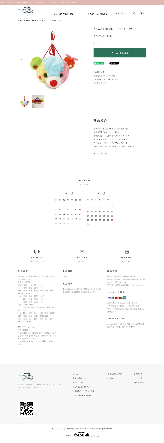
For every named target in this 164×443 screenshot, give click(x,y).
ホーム (20, 20)
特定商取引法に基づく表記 (104, 76)
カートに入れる (120, 53)
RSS (108, 378)
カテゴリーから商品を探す (98, 14)
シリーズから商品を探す (63, 14)
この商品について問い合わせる (106, 79)
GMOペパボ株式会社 (90, 429)
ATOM (113, 378)
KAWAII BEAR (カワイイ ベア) (36, 20)
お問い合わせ (139, 382)
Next (82, 60)
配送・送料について (81, 378)
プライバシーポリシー (82, 396)
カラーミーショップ (59, 429)
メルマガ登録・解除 (114, 374)
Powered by (81, 434)
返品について (99, 72)
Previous (22, 60)
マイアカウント (122, 13)
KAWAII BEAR (56, 20)
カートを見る (139, 378)
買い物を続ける (100, 83)
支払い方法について (81, 387)
